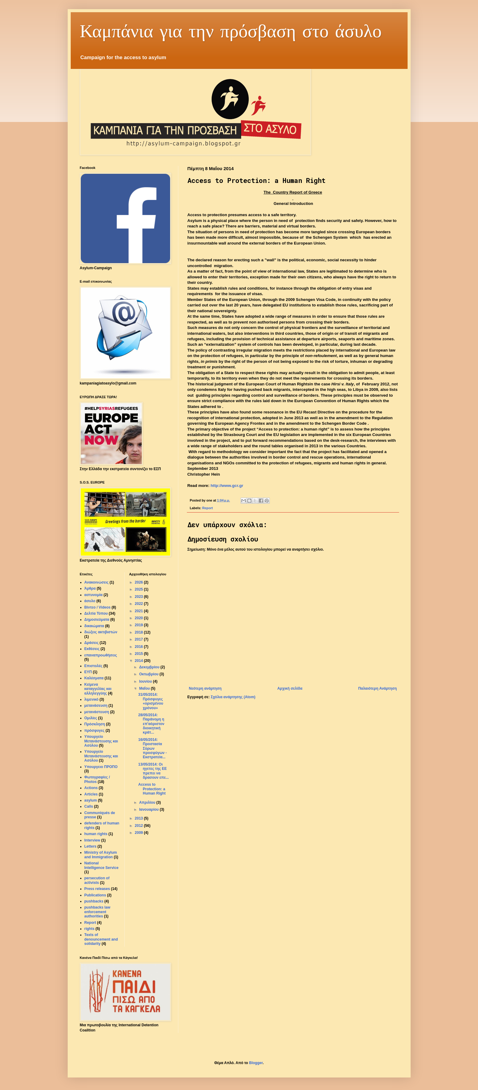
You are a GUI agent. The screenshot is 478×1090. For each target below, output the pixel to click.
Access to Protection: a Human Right (152, 788)
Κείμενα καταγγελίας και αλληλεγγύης (98, 688)
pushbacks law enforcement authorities (97, 911)
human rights (96, 834)
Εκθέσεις (92, 649)
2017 (139, 639)
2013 (139, 818)
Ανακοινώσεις (96, 582)
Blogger (256, 1063)
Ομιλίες (90, 718)
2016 (139, 647)
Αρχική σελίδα (289, 688)
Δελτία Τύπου (96, 613)
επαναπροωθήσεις (100, 655)
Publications (95, 895)
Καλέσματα (94, 678)
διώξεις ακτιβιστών (100, 632)
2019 (139, 625)
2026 (139, 582)
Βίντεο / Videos (97, 607)
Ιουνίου (146, 681)
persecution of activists (97, 880)
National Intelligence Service (101, 865)
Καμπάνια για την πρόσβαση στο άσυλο (231, 30)
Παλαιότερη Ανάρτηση (377, 688)
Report (207, 508)
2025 (139, 589)
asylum (90, 800)
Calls (88, 806)
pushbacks (94, 901)
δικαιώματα (94, 626)
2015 (139, 654)
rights (89, 929)
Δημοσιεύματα (96, 619)
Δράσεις (91, 643)
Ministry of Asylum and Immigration (100, 854)
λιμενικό (91, 699)
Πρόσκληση (94, 724)
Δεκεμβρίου (149, 667)
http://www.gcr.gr (227, 485)
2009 (139, 833)
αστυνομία (93, 595)
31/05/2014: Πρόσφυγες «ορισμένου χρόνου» (150, 701)
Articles (91, 794)
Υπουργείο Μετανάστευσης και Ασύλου (101, 741)
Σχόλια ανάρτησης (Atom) (233, 697)
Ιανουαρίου (149, 809)
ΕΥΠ (88, 672)
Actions (91, 788)
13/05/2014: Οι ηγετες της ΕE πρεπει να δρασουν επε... (153, 771)
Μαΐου (145, 688)
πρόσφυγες (94, 730)
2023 (139, 597)
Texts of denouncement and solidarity (101, 939)
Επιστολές (93, 666)
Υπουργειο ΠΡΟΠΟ (101, 767)
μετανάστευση (96, 712)
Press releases (97, 889)
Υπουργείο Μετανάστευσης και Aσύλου (101, 756)
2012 (139, 826)
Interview (92, 840)
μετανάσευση (96, 705)
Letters (90, 846)
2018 (139, 632)
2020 (139, 618)
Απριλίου (147, 802)
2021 (139, 611)
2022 (139, 604)
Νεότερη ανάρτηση (205, 688)
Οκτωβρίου (149, 674)
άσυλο (89, 601)
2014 (139, 661)
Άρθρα (90, 588)
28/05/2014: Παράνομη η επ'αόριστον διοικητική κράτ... (151, 724)
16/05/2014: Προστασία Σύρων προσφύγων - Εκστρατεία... (152, 748)
